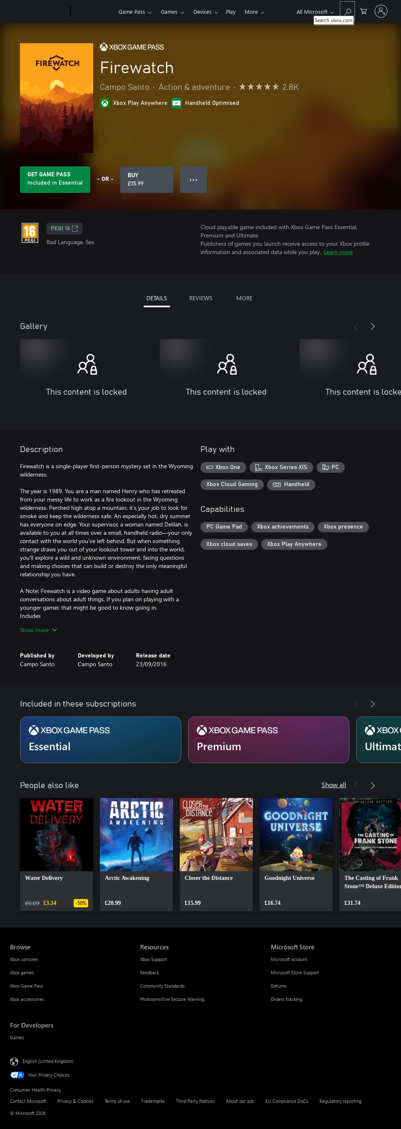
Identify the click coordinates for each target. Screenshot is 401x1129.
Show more (38, 630)
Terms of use (117, 1101)
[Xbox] (93, 11)
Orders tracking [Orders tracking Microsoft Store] (286, 999)
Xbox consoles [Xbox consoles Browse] (24, 959)
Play (230, 11)
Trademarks (153, 1101)
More (251, 11)
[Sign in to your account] (381, 11)
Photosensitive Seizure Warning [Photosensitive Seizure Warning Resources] (172, 999)
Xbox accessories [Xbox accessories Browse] (27, 999)
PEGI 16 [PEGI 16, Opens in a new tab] (64, 228)
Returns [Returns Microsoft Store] (279, 985)
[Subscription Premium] (268, 739)
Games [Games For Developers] (17, 1037)
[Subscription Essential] (100, 739)
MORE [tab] (244, 298)
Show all (334, 784)
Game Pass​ (132, 11)
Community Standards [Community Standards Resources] (162, 985)
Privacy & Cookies (75, 1101)
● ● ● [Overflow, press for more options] (194, 179)
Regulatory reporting (340, 1101)
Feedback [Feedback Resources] (149, 972)
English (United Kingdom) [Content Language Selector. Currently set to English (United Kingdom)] (47, 1061)
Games (169, 11)
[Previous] (356, 326)
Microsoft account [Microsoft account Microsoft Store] (289, 959)
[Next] (372, 326)
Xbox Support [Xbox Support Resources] (153, 959)
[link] (56, 854)
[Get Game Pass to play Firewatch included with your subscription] (55, 179)
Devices (202, 11)
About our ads (240, 1101)
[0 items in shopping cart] (363, 10)
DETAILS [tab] (156, 298)
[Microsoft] (38, 11)
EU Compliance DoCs (286, 1101)
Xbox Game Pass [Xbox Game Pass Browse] (26, 985)
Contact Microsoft (28, 1101)
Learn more (338, 252)
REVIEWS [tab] (200, 298)
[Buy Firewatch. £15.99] (146, 179)
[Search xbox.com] (347, 10)
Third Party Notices (195, 1101)
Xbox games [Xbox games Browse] (22, 972)
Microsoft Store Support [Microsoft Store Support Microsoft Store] (295, 972)
